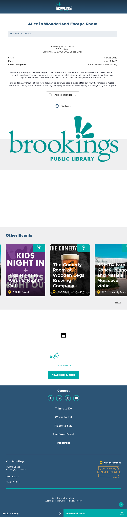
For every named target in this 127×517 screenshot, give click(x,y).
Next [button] (118, 236)
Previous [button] (109, 236)
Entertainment (95, 65)
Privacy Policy (75, 501)
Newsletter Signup (64, 375)
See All (118, 302)
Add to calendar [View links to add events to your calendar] (63, 95)
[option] (63, 139)
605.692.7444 (13, 482)
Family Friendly (110, 65)
